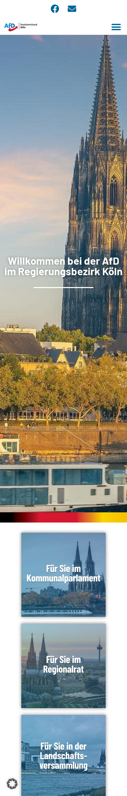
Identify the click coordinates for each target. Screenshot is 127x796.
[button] (116, 27)
